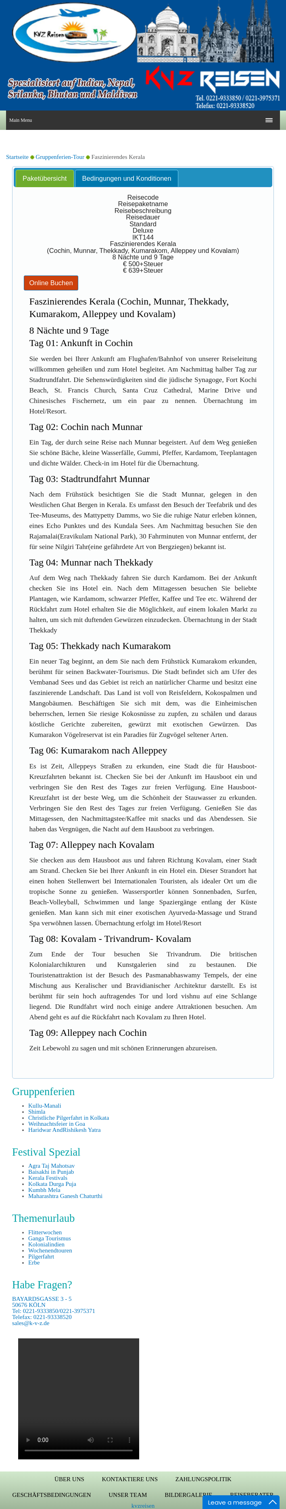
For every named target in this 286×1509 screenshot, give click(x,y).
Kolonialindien (46, 1244)
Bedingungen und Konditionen (126, 178)
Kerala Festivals (47, 1178)
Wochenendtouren (50, 1250)
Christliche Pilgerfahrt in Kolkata (68, 1118)
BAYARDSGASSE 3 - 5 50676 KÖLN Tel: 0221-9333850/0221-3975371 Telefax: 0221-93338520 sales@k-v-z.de (53, 1311)
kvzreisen (143, 1506)
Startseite (17, 157)
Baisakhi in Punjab (51, 1172)
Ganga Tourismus (49, 1238)
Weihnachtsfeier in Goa (56, 1124)
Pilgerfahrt (41, 1256)
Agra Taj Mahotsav (51, 1166)
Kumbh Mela (44, 1190)
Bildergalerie (188, 1495)
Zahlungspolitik (203, 1479)
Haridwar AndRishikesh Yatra (64, 1130)
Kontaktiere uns (130, 1479)
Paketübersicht (45, 178)
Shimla (37, 1111)
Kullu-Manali (44, 1105)
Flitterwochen (45, 1232)
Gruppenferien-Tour (59, 157)
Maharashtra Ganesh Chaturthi (65, 1196)
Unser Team (128, 1495)
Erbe (34, 1262)
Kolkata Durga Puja (52, 1184)
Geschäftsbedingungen (51, 1495)
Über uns (69, 1479)
